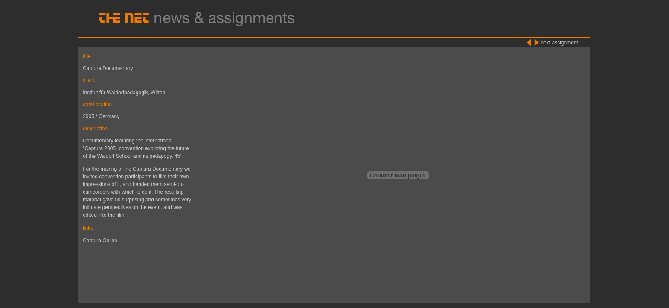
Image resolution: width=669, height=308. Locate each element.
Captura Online (100, 241)
